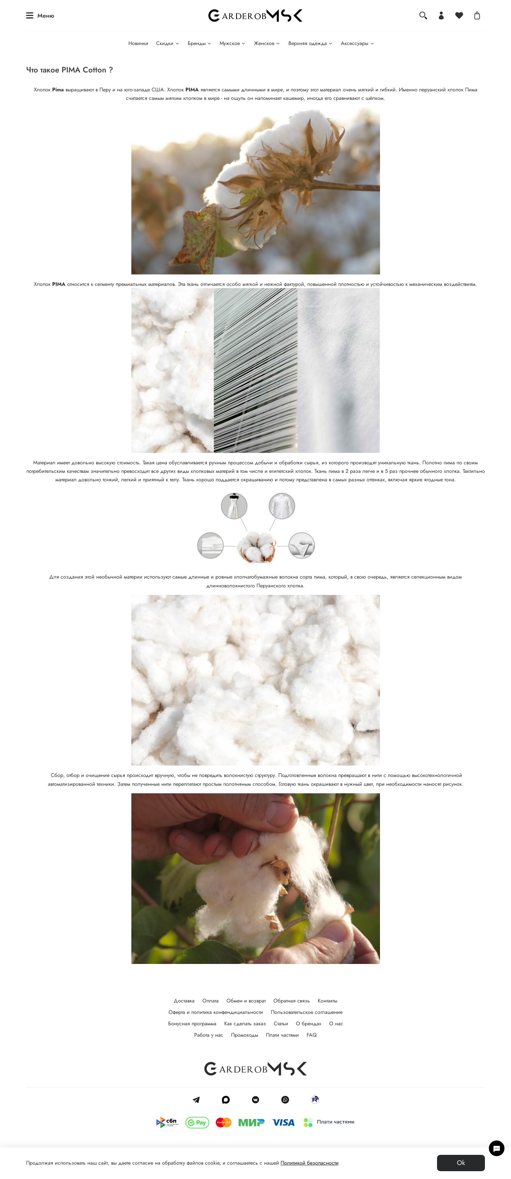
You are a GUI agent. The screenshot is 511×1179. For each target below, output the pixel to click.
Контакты (327, 1000)
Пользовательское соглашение (307, 1012)
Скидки (168, 43)
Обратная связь (291, 1000)
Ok (461, 1163)
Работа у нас (208, 1035)
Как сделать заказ (245, 1023)
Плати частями (282, 1035)
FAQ (312, 1035)
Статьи (281, 1023)
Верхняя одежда (310, 43)
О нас (336, 1023)
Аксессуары (357, 43)
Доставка (184, 1000)
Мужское (233, 43)
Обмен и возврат (246, 1000)
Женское (267, 43)
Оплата (210, 1000)
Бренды (200, 43)
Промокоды (244, 1035)
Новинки (138, 43)
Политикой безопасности (310, 1163)
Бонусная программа (192, 1023)
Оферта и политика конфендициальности (215, 1012)
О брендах (308, 1023)
